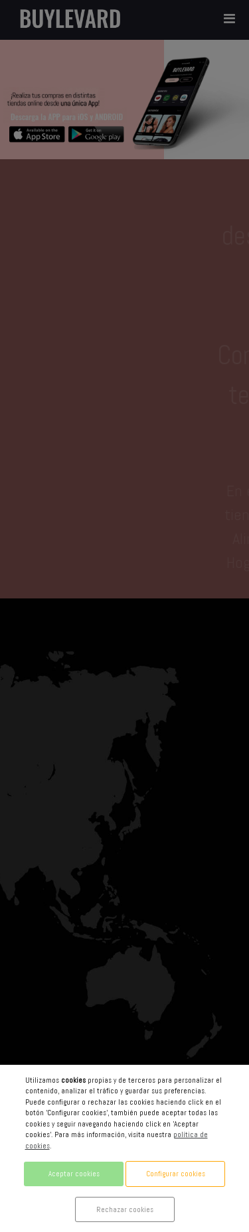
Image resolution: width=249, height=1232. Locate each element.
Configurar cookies (175, 1173)
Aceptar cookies (74, 1173)
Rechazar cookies (124, 1209)
